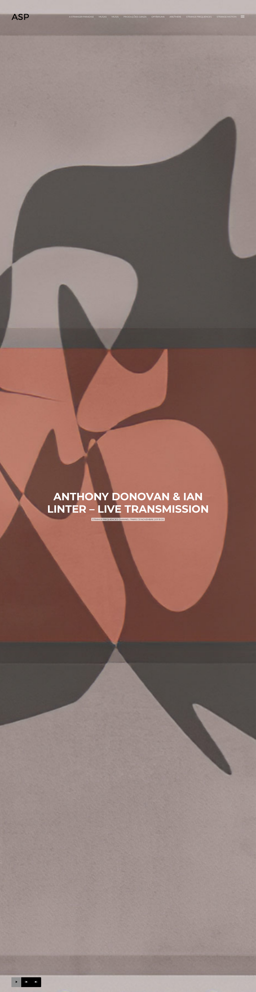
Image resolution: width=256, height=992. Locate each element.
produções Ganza (135, 16)
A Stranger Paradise (81, 16)
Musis (115, 16)
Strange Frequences (199, 16)
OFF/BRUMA (158, 16)
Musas (103, 16)
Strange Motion (226, 16)
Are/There (175, 16)
